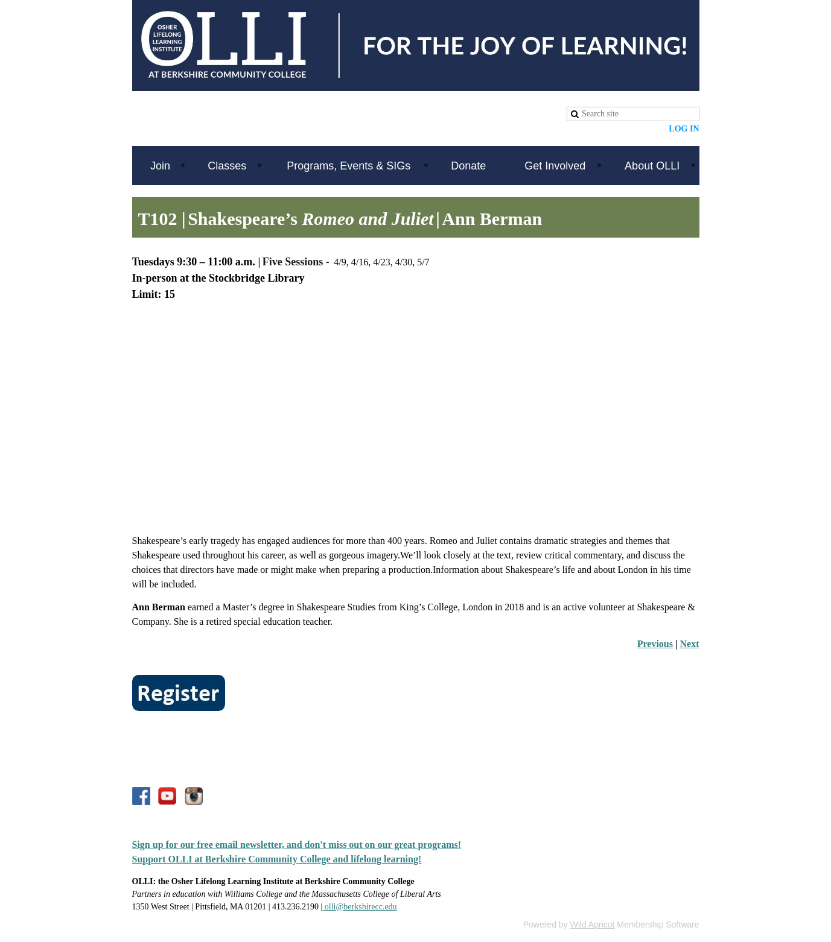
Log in (684, 128)
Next (689, 644)
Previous (655, 644)
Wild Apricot (592, 924)
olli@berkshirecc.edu (359, 906)
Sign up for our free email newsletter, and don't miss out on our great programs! (297, 844)
